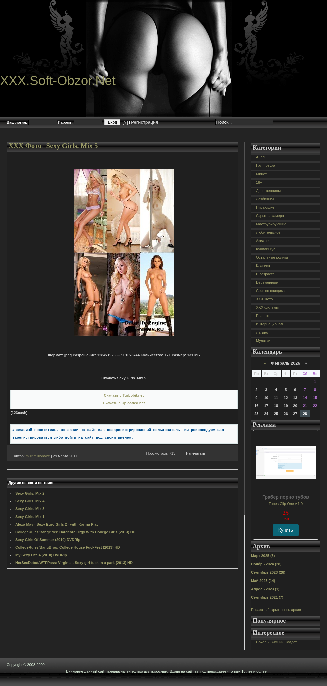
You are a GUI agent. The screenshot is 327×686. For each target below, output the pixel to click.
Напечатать (195, 453)
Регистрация (144, 122)
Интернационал (269, 324)
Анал (260, 157)
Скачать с (124, 395)
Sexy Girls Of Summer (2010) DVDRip (47, 540)
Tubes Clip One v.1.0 (286, 504)
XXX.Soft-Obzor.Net (58, 80)
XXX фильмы (267, 307)
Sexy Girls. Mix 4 (29, 501)
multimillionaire (38, 456)
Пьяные (262, 316)
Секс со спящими (271, 291)
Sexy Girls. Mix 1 (29, 516)
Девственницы (268, 191)
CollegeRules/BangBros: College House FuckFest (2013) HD (67, 547)
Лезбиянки (265, 199)
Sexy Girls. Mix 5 (72, 146)
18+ (259, 182)
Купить (285, 530)
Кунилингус (265, 249)
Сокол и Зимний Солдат (276, 642)
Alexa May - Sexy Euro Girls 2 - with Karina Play (56, 524)
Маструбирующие (271, 224)
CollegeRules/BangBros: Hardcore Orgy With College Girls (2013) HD (75, 532)
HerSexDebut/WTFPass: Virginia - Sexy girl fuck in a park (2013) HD (74, 563)
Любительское (268, 232)
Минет (261, 174)
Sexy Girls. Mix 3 (29, 509)
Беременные (267, 282)
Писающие (265, 207)
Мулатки (263, 341)
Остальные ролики (272, 257)
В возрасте (265, 274)
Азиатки (262, 241)
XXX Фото (25, 146)
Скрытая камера (270, 216)
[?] (125, 122)
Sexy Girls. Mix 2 (29, 493)
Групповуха (265, 165)
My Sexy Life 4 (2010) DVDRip (41, 555)
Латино (262, 332)
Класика (263, 266)
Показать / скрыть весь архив (276, 610)
